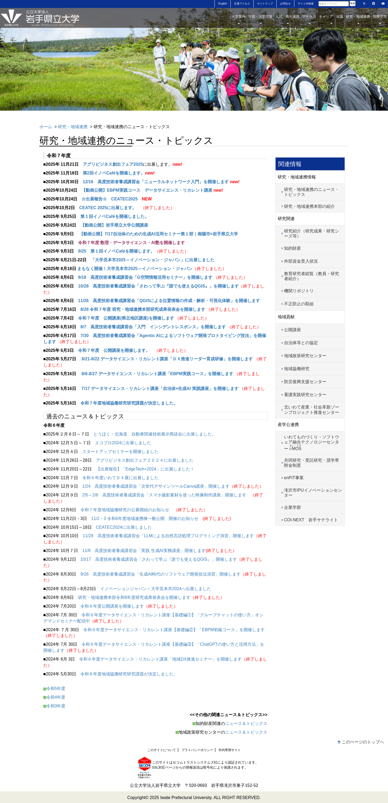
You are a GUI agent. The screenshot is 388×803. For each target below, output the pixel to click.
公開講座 (292, 330)
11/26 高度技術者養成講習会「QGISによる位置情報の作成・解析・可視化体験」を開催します (169, 300)
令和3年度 (54, 706)
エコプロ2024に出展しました (123, 443)
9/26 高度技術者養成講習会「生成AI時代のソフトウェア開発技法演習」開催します (160, 574)
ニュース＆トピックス (246, 723)
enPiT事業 (294, 477)
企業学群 (292, 507)
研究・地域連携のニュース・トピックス (311, 192)
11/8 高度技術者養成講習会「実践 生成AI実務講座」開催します (144, 550)
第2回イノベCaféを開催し (108, 173)
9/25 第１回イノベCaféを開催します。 (116, 251)
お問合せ (285, 3)
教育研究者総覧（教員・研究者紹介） (311, 276)
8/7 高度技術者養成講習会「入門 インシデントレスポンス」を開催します (153, 327)
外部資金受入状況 (301, 261)
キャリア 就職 (331, 19)
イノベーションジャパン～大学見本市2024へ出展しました (155, 588)
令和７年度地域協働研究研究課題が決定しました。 (129, 403)
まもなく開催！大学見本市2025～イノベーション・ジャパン (135, 268)
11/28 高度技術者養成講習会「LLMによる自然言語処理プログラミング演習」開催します (168, 535)
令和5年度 (56, 688)
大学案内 (238, 19)
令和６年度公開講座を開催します (112, 606)
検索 (352, 3)
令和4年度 (54, 697)
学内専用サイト (229, 750)
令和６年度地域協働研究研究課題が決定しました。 (129, 674)
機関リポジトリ (299, 291)
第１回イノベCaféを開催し (106, 216)
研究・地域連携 (358, 19)
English (222, 3)
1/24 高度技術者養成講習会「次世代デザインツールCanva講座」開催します (156, 486)
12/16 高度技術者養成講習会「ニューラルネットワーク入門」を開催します (156, 182)
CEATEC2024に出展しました (124, 527)
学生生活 (309, 19)
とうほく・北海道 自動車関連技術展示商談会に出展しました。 (154, 434)
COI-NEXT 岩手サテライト (311, 520)
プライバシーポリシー (197, 750)
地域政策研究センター (305, 355)
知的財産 (292, 248)
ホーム (45, 126)
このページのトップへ (363, 742)
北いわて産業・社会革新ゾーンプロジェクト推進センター (311, 409)
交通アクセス (242, 3)
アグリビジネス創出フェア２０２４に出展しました (144, 460)
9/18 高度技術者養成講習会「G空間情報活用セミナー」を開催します (145, 277)
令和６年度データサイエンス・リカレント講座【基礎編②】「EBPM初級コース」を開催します (173, 629)
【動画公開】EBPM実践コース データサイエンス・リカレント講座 (146, 190)
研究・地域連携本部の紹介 (309, 206)
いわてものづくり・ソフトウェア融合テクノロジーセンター (311, 443)
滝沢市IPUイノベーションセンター (313, 492)
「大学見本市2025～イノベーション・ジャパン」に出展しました (152, 260)
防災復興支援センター (305, 381)
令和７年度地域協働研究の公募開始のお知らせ (124, 510)
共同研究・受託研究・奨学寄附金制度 (311, 463)
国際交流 (380, 19)
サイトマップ (265, 3)
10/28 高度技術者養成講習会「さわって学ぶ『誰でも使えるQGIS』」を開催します (158, 286)
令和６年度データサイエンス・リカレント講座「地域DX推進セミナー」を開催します (160, 659)
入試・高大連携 (287, 19)
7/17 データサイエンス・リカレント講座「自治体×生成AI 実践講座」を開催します (159, 388)
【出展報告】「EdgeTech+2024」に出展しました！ (145, 469)
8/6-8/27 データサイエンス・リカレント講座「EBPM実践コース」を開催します (156, 373)
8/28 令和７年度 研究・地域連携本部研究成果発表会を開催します (142, 309)
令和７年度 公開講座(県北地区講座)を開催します (126, 318)
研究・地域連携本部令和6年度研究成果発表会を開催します (134, 597)
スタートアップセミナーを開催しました (120, 451)
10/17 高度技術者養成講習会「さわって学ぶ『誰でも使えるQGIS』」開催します (158, 559)
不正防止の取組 (299, 304)
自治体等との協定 (301, 342)
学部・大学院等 (260, 19)
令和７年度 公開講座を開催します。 (114, 350)
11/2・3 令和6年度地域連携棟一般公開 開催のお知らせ (144, 518)
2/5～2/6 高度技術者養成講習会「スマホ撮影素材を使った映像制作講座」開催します (164, 495)
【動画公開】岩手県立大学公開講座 (114, 225)
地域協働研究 (296, 368)
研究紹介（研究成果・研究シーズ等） (311, 233)
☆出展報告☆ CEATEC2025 (109, 199)
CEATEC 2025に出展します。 (107, 207)
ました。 (140, 216)
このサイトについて (161, 750)
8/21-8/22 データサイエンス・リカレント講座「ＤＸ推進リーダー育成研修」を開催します (167, 359)
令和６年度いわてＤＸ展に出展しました (120, 477)
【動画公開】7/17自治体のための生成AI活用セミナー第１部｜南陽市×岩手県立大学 (158, 234)
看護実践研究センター (305, 394)
